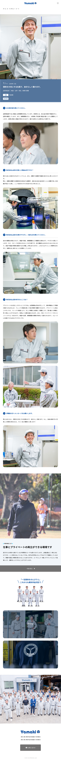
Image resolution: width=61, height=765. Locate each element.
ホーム (4, 8)
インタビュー (12, 8)
